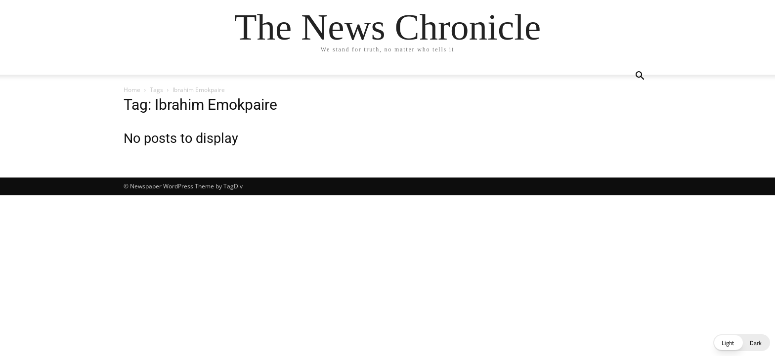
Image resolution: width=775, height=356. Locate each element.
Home (132, 90)
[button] (639, 77)
